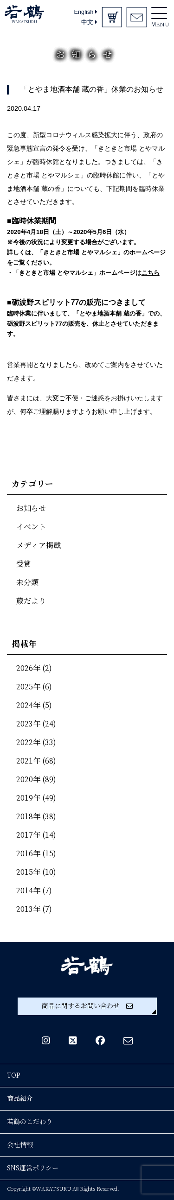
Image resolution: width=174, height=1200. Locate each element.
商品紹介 (20, 1098)
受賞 (23, 564)
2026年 (28, 668)
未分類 (27, 582)
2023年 (28, 724)
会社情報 (20, 1145)
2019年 (28, 798)
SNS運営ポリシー (32, 1168)
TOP (13, 1075)
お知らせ (31, 508)
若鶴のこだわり (29, 1122)
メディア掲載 (38, 545)
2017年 (28, 835)
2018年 (28, 816)
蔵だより (31, 601)
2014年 (28, 890)
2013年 (28, 909)
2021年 (28, 761)
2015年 (28, 872)
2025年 (28, 686)
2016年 (28, 853)
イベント (31, 527)
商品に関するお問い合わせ (87, 1006)
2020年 (28, 779)
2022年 (28, 742)
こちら (151, 272)
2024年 (28, 705)
